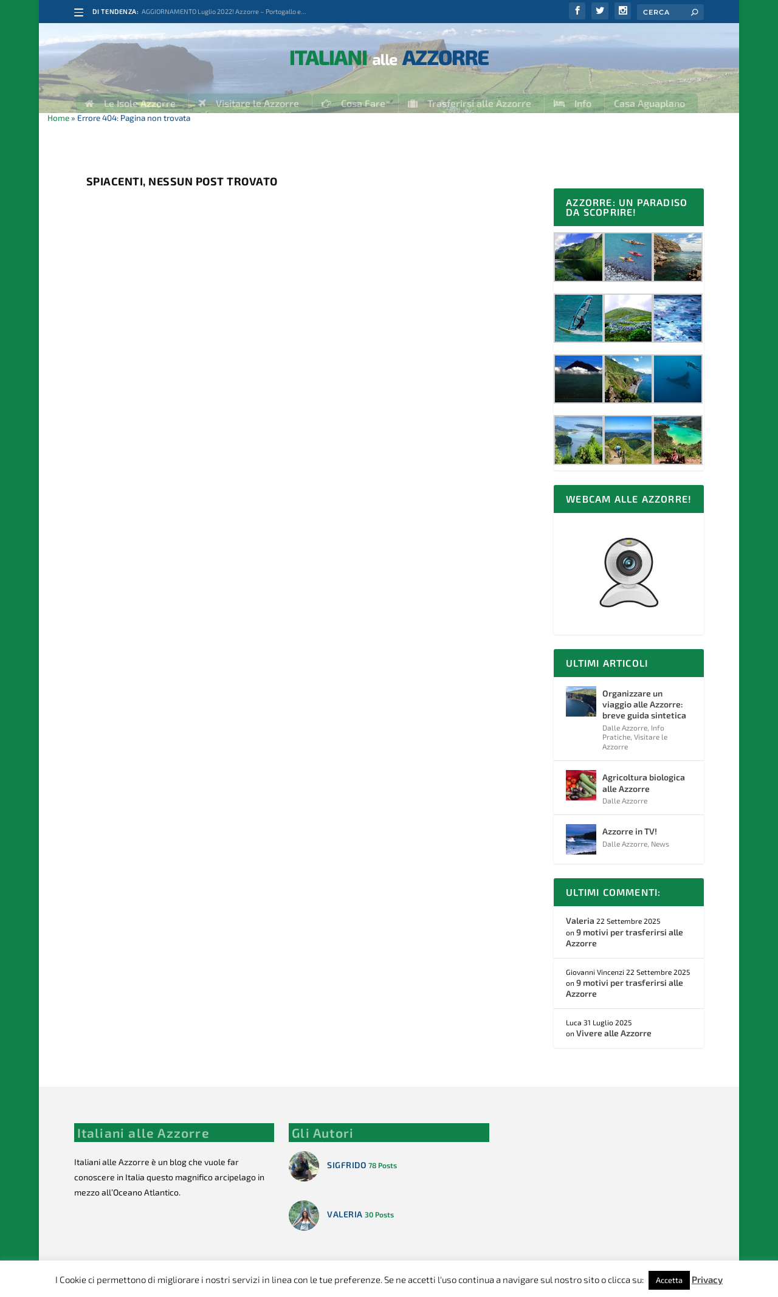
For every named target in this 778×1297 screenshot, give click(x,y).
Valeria (580, 911)
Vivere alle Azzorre (614, 1024)
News (660, 834)
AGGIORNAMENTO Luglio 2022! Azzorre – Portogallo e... (224, 11)
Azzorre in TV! (629, 822)
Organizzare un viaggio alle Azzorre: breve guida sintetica (644, 695)
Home (58, 108)
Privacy (707, 1279)
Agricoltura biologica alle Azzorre (643, 773)
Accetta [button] (669, 1280)
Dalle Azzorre (624, 718)
